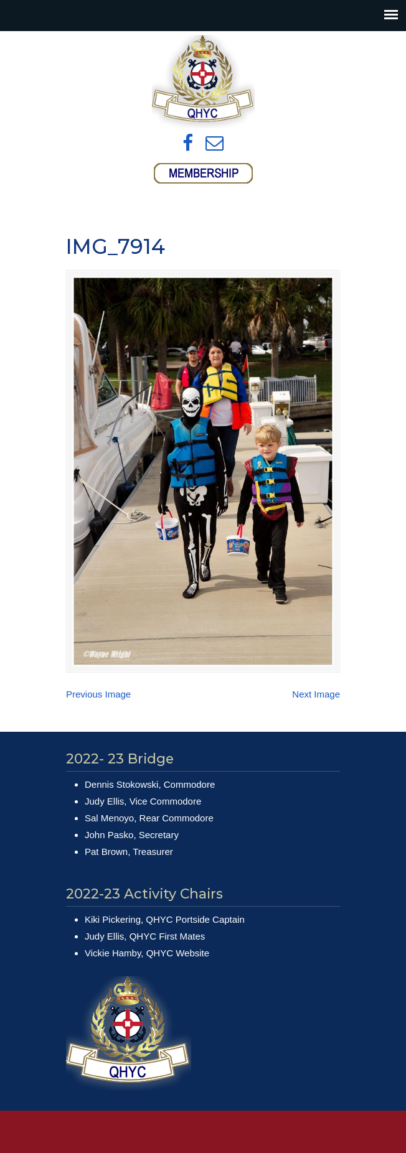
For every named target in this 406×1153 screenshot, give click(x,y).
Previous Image (98, 694)
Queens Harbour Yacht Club (203, 81)
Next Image (316, 694)
